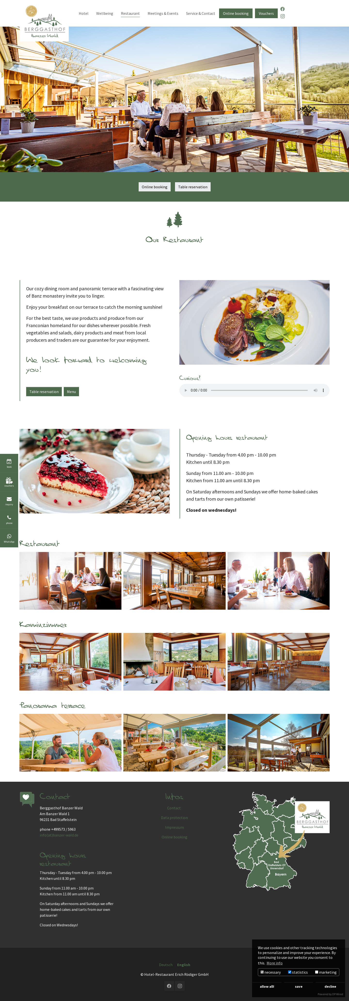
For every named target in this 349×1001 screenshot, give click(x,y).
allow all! (267, 986)
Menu (71, 391)
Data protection (174, 817)
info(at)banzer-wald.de (59, 835)
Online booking (154, 186)
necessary (271, 972)
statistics (298, 972)
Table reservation (192, 186)
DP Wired (337, 994)
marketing (326, 972)
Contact (174, 807)
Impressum (174, 827)
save (298, 986)
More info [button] (275, 963)
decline (330, 986)
